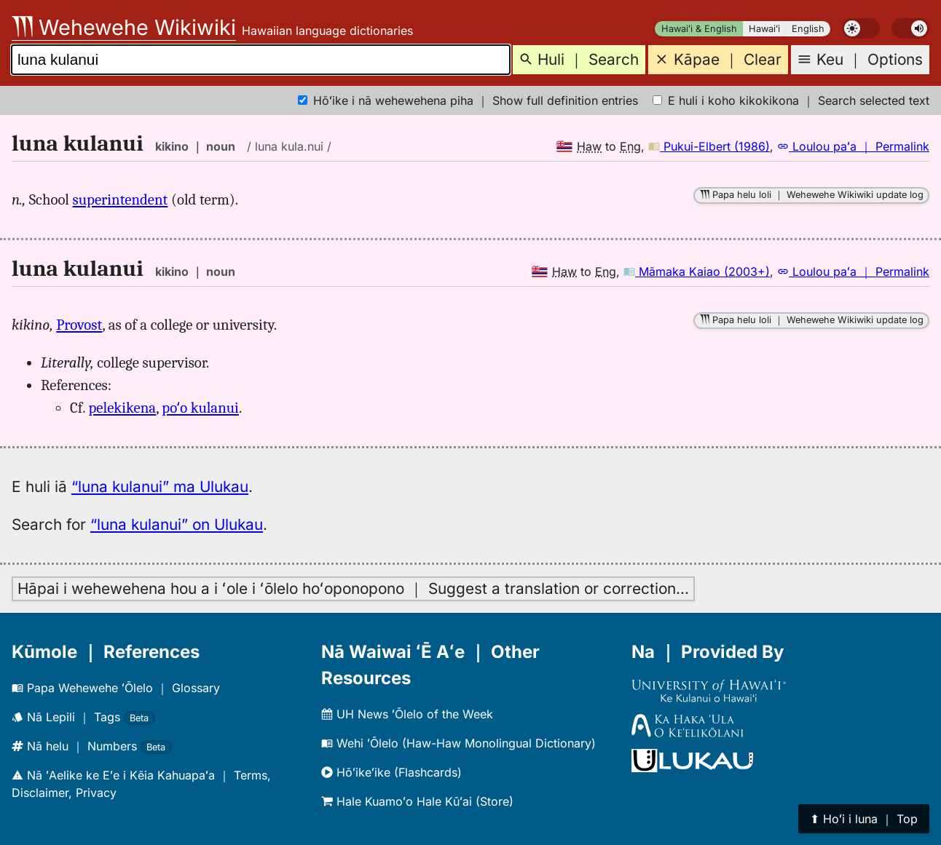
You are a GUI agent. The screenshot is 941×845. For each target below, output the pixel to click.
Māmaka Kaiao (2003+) (696, 271)
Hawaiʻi (764, 28)
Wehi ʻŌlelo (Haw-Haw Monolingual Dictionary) (458, 743)
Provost (79, 324)
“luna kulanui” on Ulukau (176, 524)
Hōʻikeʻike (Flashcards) (391, 772)
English (808, 28)
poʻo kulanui (200, 407)
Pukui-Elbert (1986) (709, 146)
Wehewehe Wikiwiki (124, 27)
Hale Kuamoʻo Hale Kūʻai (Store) (417, 801)
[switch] (861, 28)
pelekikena (123, 407)
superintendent (120, 199)
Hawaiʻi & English (699, 28)
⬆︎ (864, 819)
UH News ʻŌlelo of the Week (407, 714)
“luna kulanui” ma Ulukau (159, 486)
